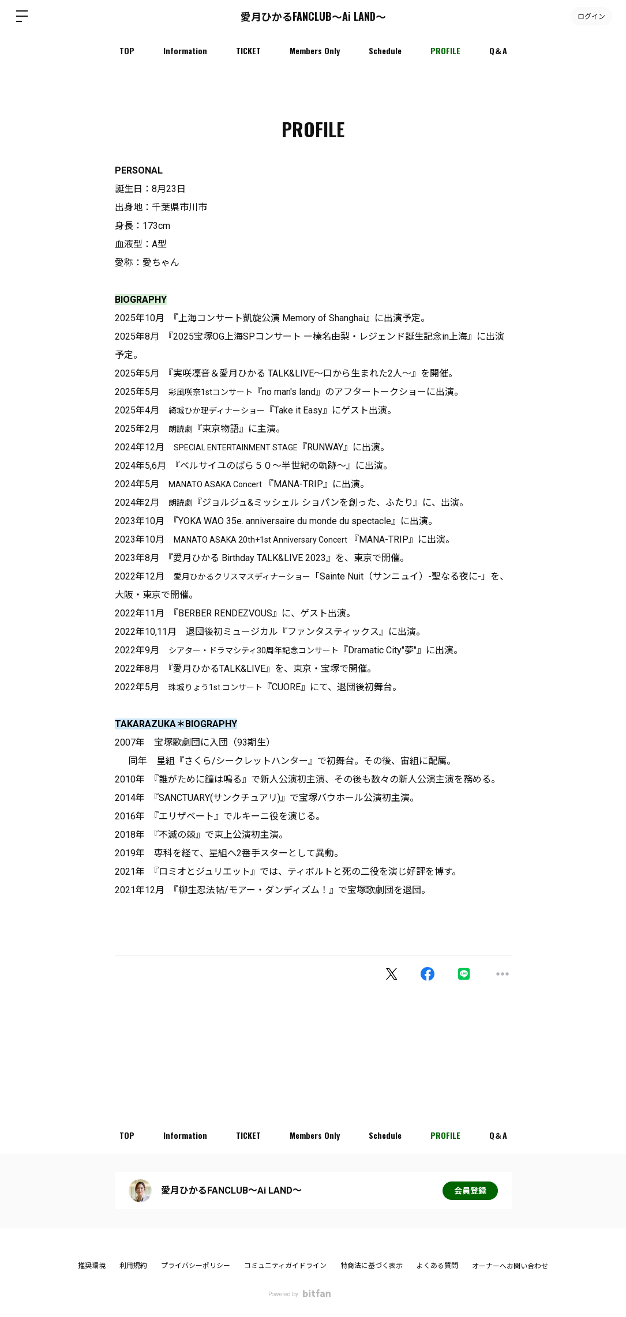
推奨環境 (92, 1266)
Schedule (385, 50)
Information (185, 50)
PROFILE (445, 50)
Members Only (315, 50)
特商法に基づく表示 (371, 1266)
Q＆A (498, 50)
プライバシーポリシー (195, 1266)
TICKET (248, 50)
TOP (126, 50)
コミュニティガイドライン (285, 1266)
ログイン (591, 16)
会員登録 (470, 1190)
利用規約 (133, 1266)
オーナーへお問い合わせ (510, 1266)
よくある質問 (437, 1266)
